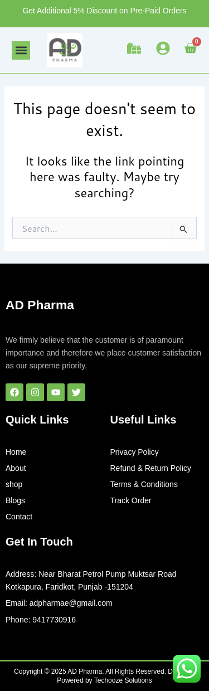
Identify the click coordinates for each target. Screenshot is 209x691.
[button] (21, 50)
